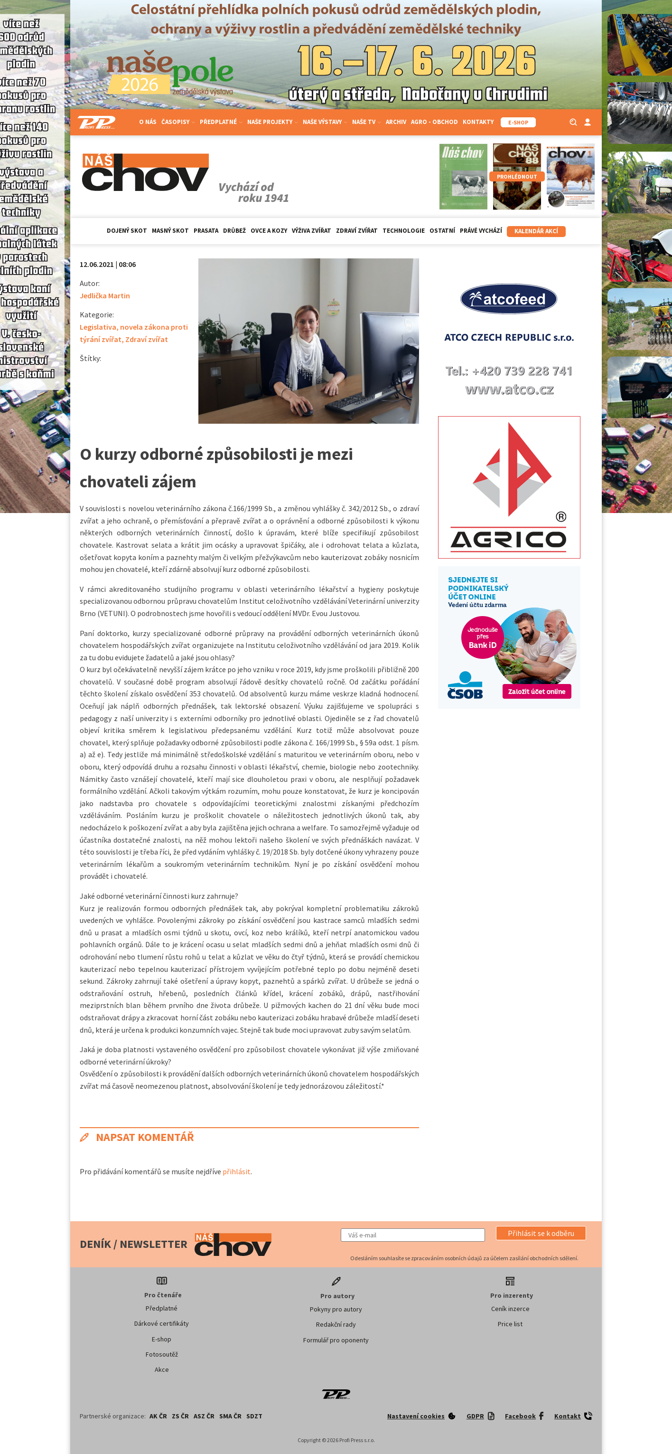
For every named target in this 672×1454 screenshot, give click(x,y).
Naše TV (366, 122)
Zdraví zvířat (357, 231)
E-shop (161, 1339)
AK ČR (158, 1416)
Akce (162, 1369)
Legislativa (98, 327)
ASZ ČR (204, 1416)
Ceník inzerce (510, 1308)
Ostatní (442, 231)
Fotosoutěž (162, 1354)
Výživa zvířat (311, 231)
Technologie (404, 231)
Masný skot (170, 231)
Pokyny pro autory (336, 1309)
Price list (510, 1324)
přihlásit (237, 1171)
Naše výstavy (325, 122)
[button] (541, 1233)
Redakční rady (336, 1324)
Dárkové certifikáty (161, 1323)
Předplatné (221, 122)
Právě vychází (481, 231)
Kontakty (478, 122)
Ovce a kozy (269, 231)
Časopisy (178, 122)
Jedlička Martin (105, 295)
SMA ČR (230, 1416)
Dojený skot (127, 231)
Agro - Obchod (434, 122)
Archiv (396, 122)
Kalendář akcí (536, 231)
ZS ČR (180, 1416)
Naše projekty (272, 122)
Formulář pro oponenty (336, 1340)
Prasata (206, 231)
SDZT (254, 1416)
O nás (148, 122)
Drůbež (234, 231)
